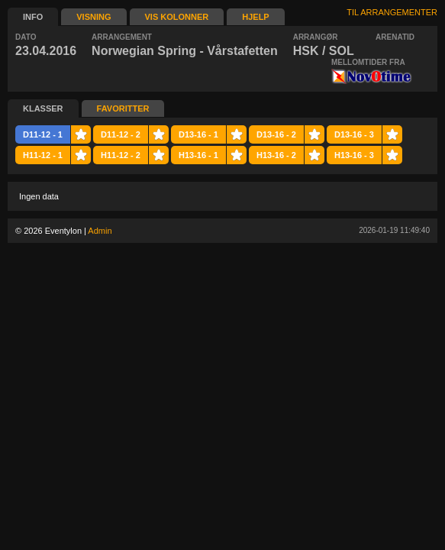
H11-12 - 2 (120, 155)
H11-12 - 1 (43, 155)
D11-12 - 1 (43, 134)
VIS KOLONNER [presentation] (177, 16)
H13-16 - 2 (276, 155)
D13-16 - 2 (276, 134)
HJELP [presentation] (255, 16)
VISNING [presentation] (93, 16)
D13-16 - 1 (198, 134)
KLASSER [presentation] (43, 108)
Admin (99, 230)
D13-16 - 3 (354, 134)
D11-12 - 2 (120, 134)
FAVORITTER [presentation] (123, 108)
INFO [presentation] (33, 16)
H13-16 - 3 (354, 155)
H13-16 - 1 (198, 155)
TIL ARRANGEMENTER (392, 12)
